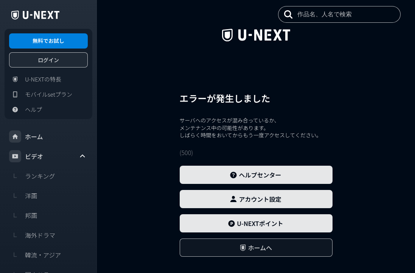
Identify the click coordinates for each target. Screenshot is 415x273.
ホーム (26, 136)
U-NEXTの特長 (35, 79)
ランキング (32, 176)
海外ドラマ (32, 235)
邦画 (23, 215)
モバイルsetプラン (40, 94)
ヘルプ (25, 110)
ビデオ (47, 156)
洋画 (23, 196)
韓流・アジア (35, 255)
